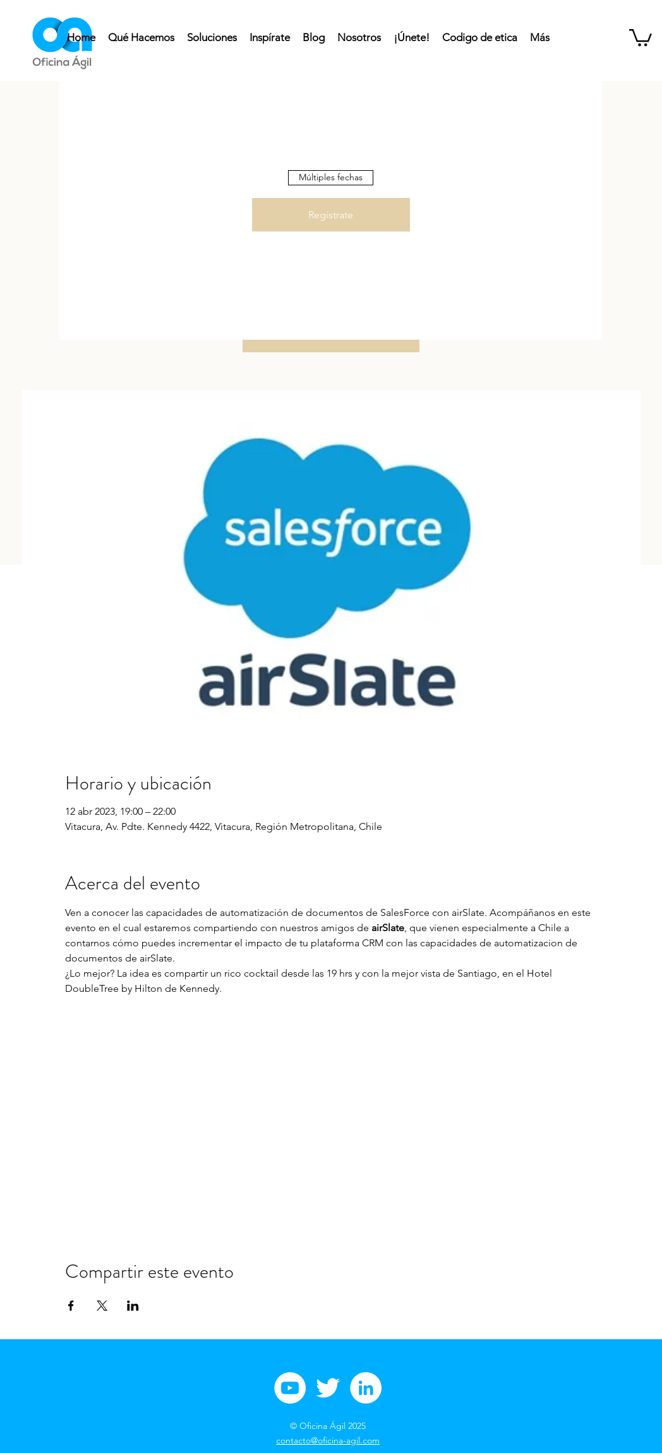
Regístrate (330, 215)
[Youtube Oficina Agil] (290, 1388)
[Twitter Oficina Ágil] (328, 1388)
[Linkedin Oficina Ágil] (366, 1388)
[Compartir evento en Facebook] (71, 1306)
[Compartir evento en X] (102, 1306)
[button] (640, 36)
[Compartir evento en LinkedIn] (133, 1306)
